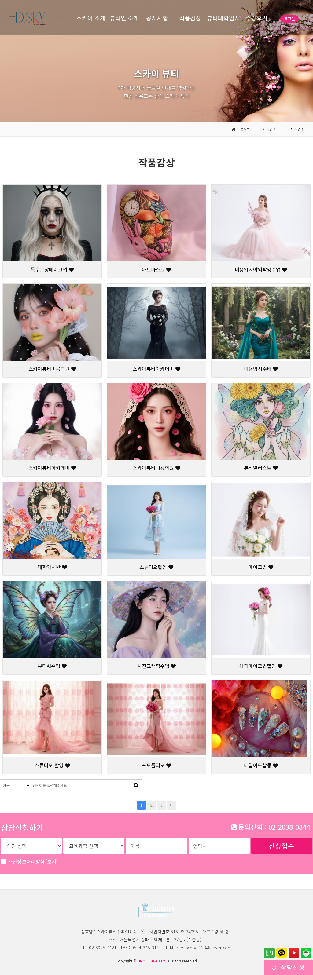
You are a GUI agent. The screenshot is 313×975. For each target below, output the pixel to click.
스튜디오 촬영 (52, 765)
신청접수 (281, 845)
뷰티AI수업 (52, 666)
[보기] (52, 861)
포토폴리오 (156, 765)
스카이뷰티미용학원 (52, 368)
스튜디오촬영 (156, 567)
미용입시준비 (261, 368)
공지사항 (157, 18)
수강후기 (256, 18)
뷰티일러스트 (261, 467)
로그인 (289, 19)
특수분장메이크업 (52, 269)
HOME (240, 129)
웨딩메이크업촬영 (260, 666)
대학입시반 (52, 567)
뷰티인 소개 (124, 18)
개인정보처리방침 (33, 861)
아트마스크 (156, 269)
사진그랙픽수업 (156, 666)
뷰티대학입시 (223, 18)
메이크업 (261, 567)
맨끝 (171, 805)
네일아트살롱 (261, 765)
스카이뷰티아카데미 (156, 368)
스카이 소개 (90, 18)
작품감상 (190, 18)
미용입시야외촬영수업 (261, 269)
